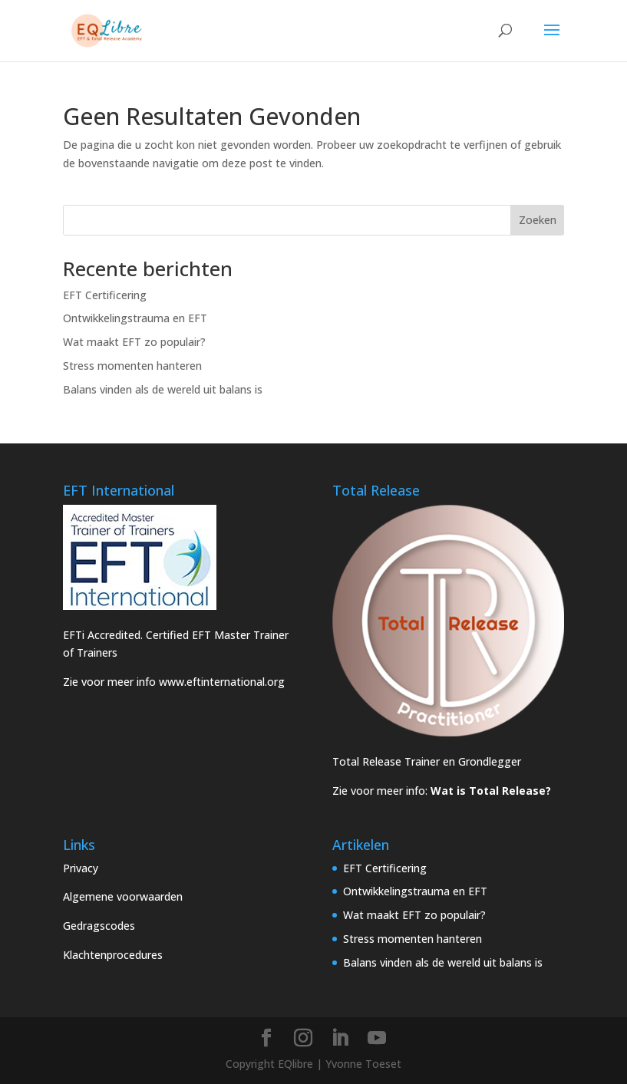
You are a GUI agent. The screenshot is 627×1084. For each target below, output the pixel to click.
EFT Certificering (105, 295)
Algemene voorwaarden (123, 896)
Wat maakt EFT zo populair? (134, 341)
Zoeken (537, 220)
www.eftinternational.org (222, 681)
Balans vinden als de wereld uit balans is (162, 389)
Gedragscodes (99, 925)
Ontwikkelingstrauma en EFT (135, 318)
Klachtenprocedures (113, 954)
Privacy (80, 868)
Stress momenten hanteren (132, 365)
